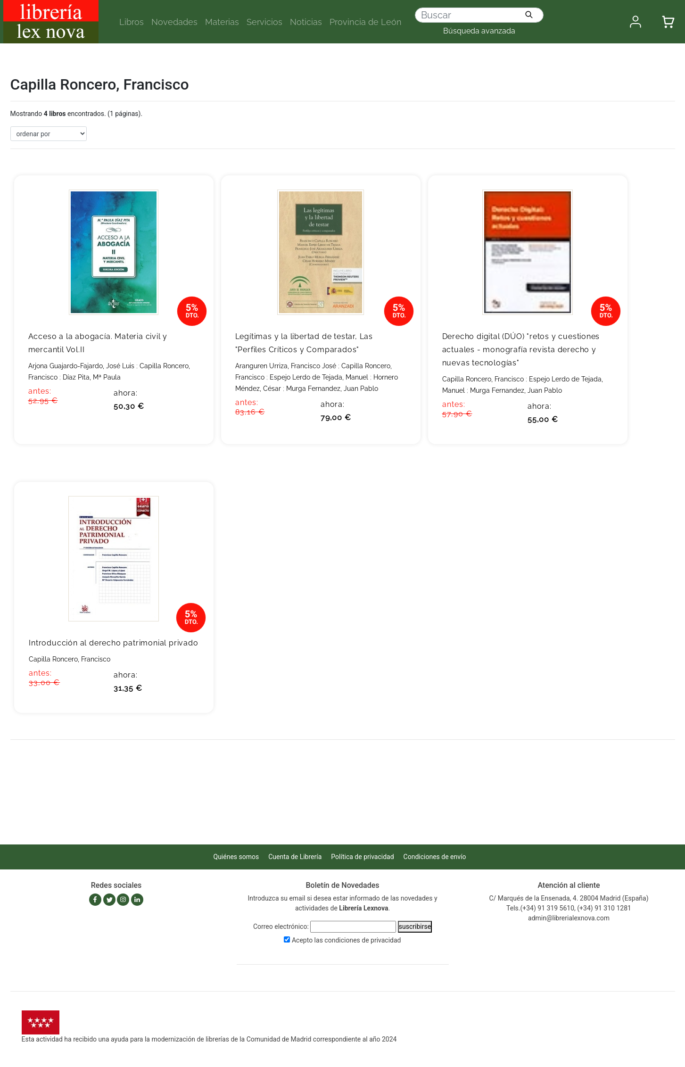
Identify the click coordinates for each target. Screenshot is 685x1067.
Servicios (264, 22)
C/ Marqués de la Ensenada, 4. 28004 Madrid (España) (568, 898)
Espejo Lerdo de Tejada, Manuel (319, 377)
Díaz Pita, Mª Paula (92, 377)
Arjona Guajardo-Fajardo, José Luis (81, 366)
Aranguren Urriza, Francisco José (285, 366)
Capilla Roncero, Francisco (483, 379)
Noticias (306, 22)
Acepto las (346, 940)
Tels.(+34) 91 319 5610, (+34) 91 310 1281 (568, 908)
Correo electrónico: (281, 926)
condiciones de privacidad (362, 940)
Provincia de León (366, 22)
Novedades (174, 22)
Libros (131, 22)
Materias (222, 22)
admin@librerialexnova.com (569, 918)
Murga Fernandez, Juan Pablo (332, 388)
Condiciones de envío (435, 856)
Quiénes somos (236, 856)
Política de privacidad (362, 856)
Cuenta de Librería (295, 856)
